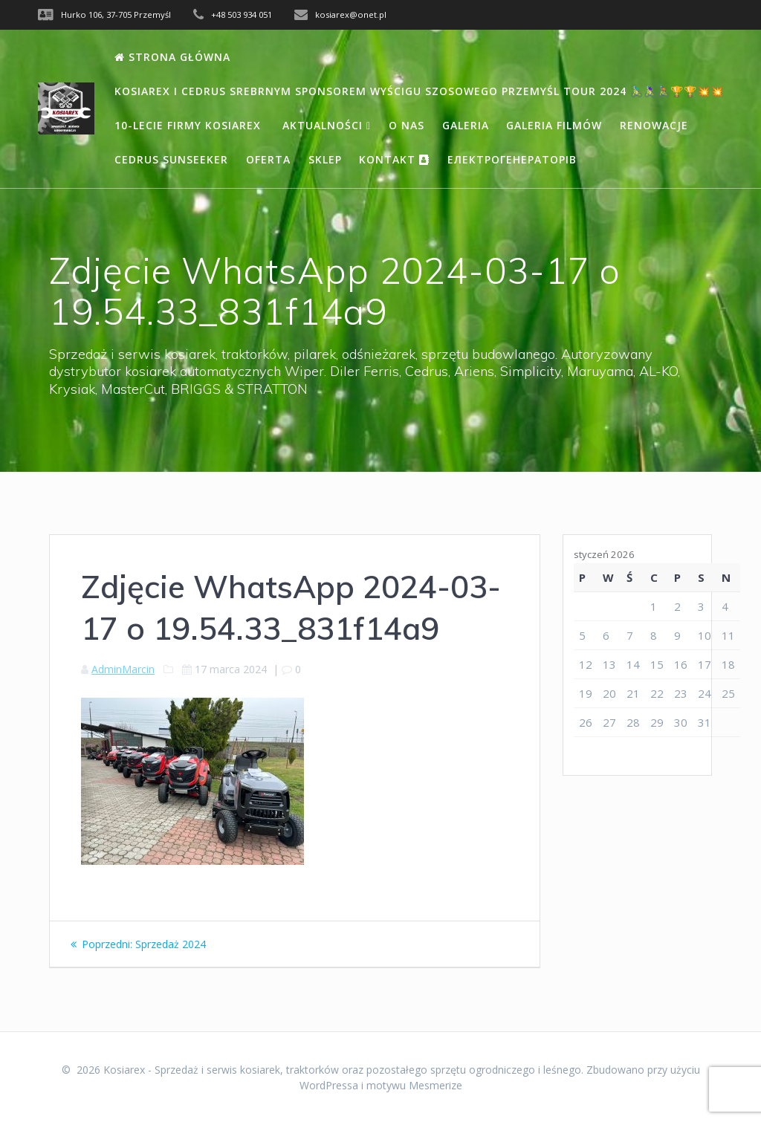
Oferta (268, 159)
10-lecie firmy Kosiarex (189, 125)
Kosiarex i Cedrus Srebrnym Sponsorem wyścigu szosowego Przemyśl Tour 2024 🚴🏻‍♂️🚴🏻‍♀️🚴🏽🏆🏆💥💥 (419, 91)
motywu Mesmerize (414, 1085)
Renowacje (654, 125)
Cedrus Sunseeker (171, 159)
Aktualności (326, 125)
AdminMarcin (123, 669)
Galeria (465, 125)
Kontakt (394, 159)
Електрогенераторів (512, 159)
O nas (406, 125)
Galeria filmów (554, 125)
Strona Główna (172, 57)
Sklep (325, 159)
